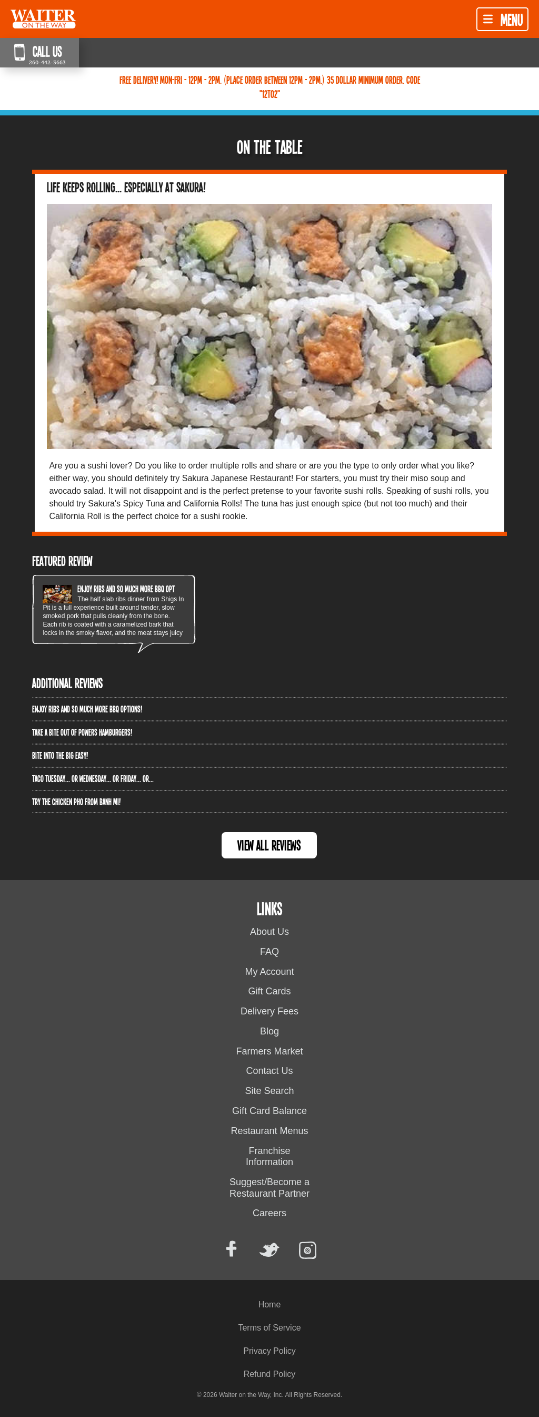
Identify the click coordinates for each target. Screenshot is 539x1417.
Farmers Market (269, 1051)
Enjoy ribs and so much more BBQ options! (132, 588)
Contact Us (269, 1071)
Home (269, 1304)
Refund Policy (270, 1374)
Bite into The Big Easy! (60, 755)
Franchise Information (269, 1157)
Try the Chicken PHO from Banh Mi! (76, 801)
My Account (269, 971)
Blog (269, 1031)
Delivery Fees (269, 1011)
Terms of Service (269, 1327)
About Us (269, 931)
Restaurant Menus (269, 1131)
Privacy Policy (269, 1350)
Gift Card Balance (269, 1111)
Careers (269, 1213)
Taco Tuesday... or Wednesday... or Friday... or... (93, 778)
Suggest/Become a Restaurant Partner (269, 1188)
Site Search (269, 1091)
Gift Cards (269, 991)
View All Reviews (269, 845)
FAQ (269, 951)
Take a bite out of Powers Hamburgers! (82, 732)
